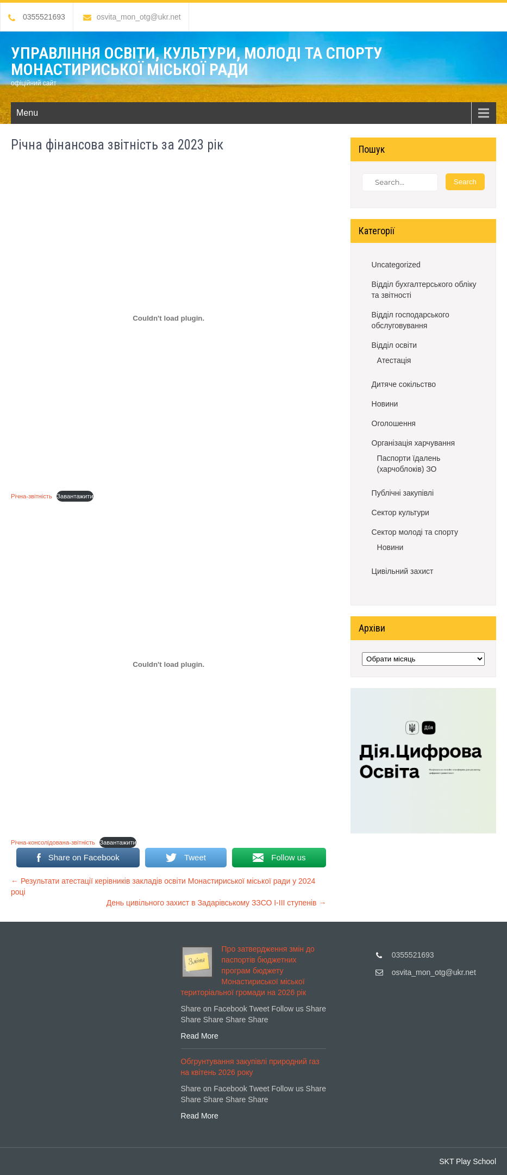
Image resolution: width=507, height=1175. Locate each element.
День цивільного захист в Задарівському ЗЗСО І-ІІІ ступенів (217, 902)
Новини (385, 403)
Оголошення (394, 423)
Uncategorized (396, 264)
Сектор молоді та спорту (415, 532)
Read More (199, 1036)
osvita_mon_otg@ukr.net (132, 16)
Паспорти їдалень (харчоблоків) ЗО (409, 463)
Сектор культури (400, 512)
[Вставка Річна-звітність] (168, 318)
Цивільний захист (403, 571)
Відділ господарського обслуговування (410, 320)
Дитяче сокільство (404, 384)
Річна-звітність (31, 496)
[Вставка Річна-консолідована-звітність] (168, 665)
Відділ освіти (394, 345)
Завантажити (75, 496)
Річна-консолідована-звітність (53, 842)
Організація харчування (413, 443)
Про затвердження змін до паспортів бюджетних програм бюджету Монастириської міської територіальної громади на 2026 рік (248, 971)
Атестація (394, 360)
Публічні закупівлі (403, 493)
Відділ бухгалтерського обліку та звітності (424, 289)
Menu (27, 112)
